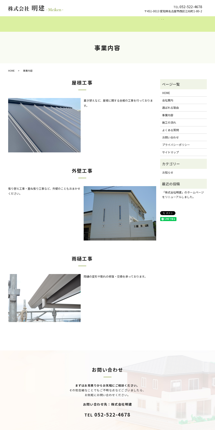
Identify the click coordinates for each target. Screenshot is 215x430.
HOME (48, 22)
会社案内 (65, 22)
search (171, 22)
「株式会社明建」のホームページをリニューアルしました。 (183, 191)
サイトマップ (170, 148)
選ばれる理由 (87, 22)
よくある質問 (154, 22)
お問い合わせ (170, 134)
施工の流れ (131, 22)
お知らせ (167, 168)
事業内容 (110, 22)
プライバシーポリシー (176, 141)
